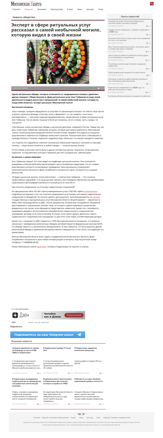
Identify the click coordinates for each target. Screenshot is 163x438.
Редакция (106, 417)
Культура (90, 9)
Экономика (41, 9)
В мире (70, 9)
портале (96, 197)
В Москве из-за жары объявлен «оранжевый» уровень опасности (88, 380)
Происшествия (57, 9)
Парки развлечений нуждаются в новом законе (126, 72)
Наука (79, 9)
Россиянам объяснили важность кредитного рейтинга (129, 96)
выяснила (41, 247)
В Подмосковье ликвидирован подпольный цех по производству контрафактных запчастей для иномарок (26, 382)
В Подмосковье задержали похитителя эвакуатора (85, 349)
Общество (29, 9)
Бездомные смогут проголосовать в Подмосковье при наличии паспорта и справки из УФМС (57, 381)
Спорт (100, 9)
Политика (16, 9)
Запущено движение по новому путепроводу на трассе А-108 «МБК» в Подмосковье (25, 350)
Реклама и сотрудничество (120, 417)
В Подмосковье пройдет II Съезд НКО (57, 349)
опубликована (90, 191)
